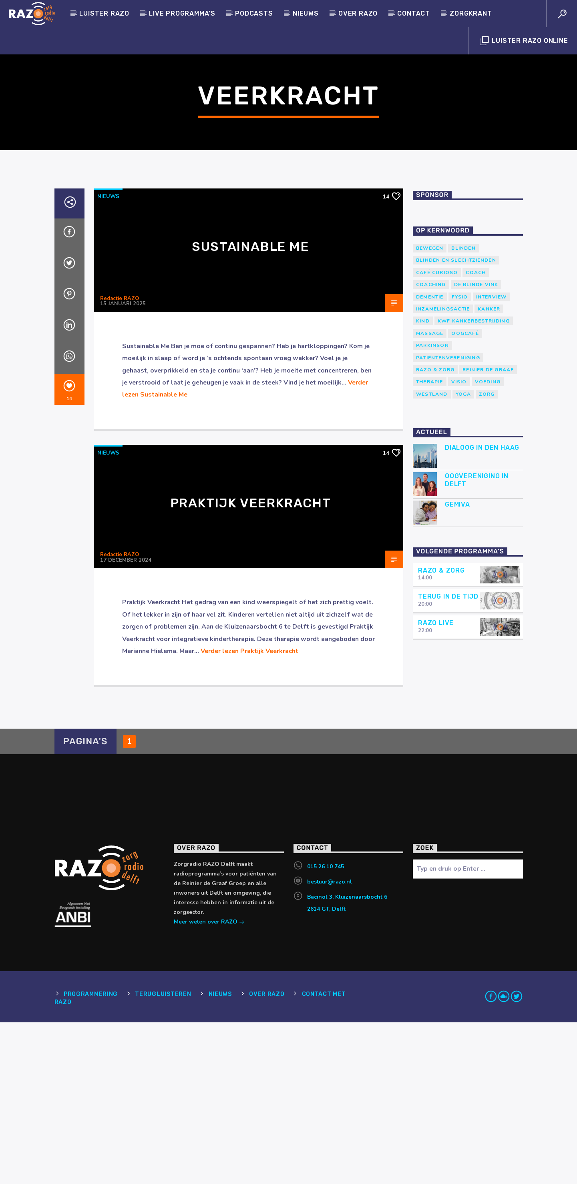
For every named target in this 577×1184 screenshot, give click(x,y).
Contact (413, 13)
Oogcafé (464, 495)
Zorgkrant (471, 13)
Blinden (463, 410)
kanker (489, 470)
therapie (429, 543)
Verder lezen (249, 812)
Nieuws (306, 13)
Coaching (431, 446)
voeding (488, 543)
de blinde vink (476, 446)
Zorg (487, 556)
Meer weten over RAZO (209, 1084)
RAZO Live (436, 784)
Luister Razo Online (524, 41)
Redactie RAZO (119, 460)
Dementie (430, 458)
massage (429, 495)
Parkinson (432, 507)
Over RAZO (358, 13)
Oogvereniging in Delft (477, 641)
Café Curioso (437, 434)
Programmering (91, 1155)
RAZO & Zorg (435, 531)
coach (476, 434)
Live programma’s (182, 13)
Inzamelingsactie (443, 470)
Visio (459, 543)
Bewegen (429, 410)
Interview (491, 458)
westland (432, 556)
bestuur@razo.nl (329, 1043)
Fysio (460, 458)
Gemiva (457, 666)
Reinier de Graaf (488, 531)
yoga (463, 556)
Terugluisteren (163, 1155)
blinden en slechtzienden (456, 422)
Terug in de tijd (448, 758)
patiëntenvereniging (448, 519)
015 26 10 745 (325, 1028)
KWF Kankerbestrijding (474, 482)
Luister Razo (104, 13)
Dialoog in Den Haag (482, 609)
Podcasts (254, 13)
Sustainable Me (250, 408)
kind (423, 482)
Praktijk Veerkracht (251, 664)
